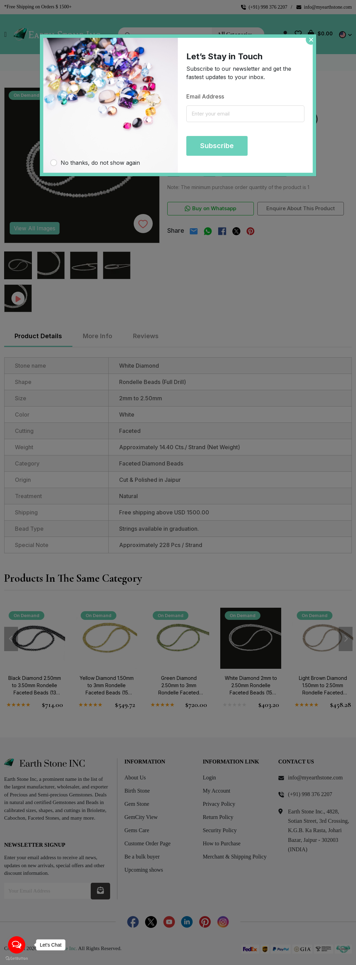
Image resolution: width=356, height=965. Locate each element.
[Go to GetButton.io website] (17, 958)
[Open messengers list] (16, 945)
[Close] (311, 39)
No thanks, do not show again (100, 162)
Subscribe (217, 146)
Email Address (205, 96)
